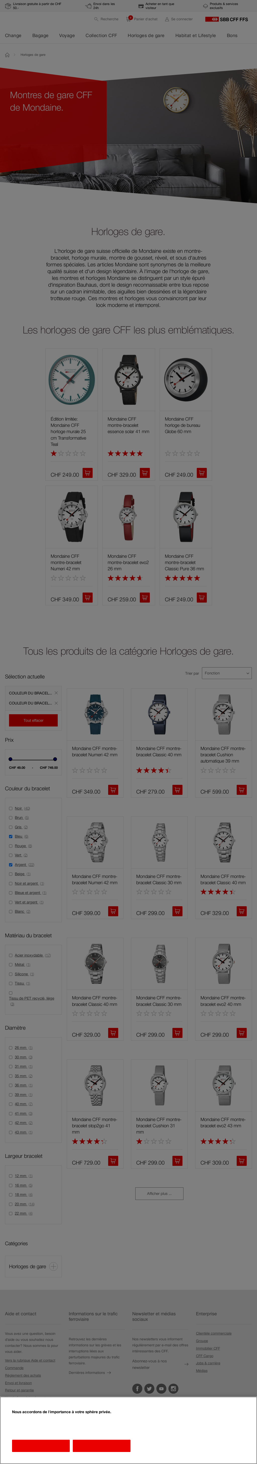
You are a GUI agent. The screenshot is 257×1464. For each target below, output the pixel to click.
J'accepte (101, 1446)
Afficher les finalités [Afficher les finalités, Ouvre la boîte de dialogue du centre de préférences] (41, 1446)
